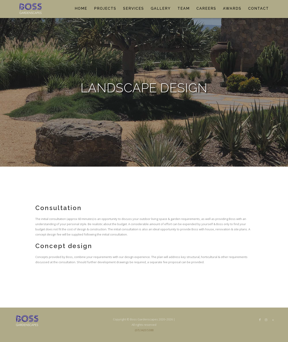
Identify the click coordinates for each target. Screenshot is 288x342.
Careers (206, 8)
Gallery (161, 8)
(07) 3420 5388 (144, 330)
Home (81, 8)
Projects (105, 8)
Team (184, 8)
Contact (258, 8)
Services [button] (133, 8)
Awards (232, 8)
